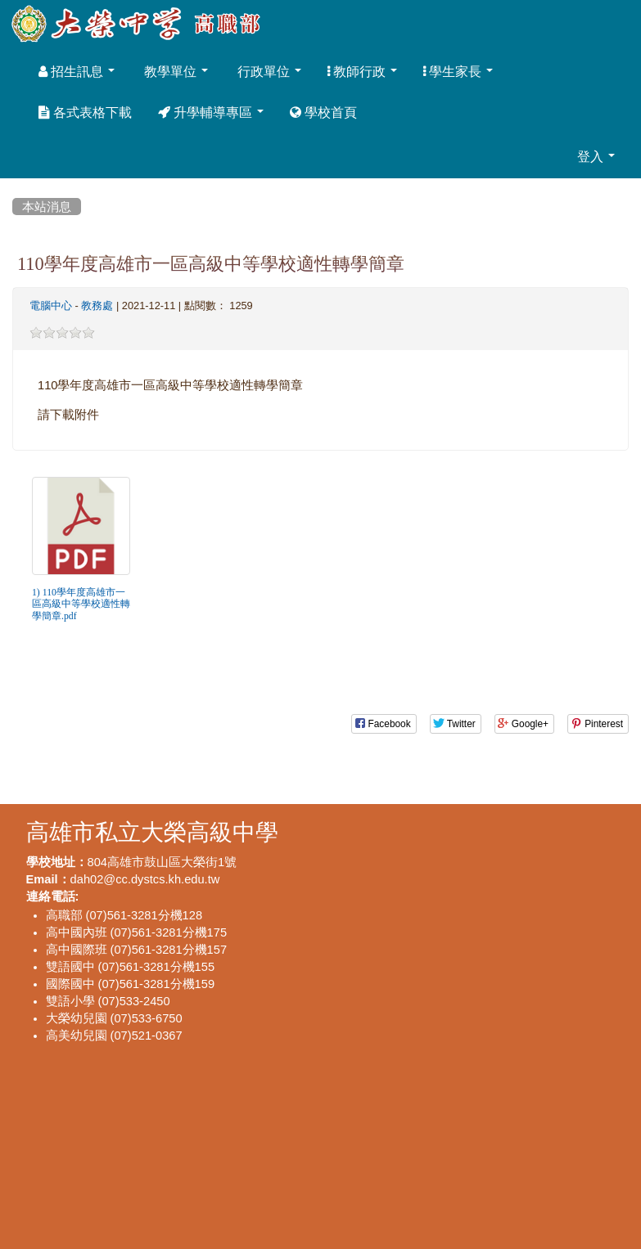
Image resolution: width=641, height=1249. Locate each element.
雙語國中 (70, 966)
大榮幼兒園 (76, 1018)
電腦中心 (50, 305)
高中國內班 (76, 932)
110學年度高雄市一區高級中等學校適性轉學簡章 (210, 263)
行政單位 (267, 71)
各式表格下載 (85, 112)
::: (15, 187)
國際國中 (70, 983)
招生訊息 (76, 71)
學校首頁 (323, 112)
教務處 (97, 305)
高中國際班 (76, 949)
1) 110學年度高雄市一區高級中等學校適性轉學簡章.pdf (81, 603)
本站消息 (46, 206)
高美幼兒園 (76, 1035)
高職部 (64, 915)
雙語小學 (70, 1001)
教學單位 (174, 71)
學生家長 (458, 71)
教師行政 (362, 71)
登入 (596, 156)
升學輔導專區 (211, 112)
